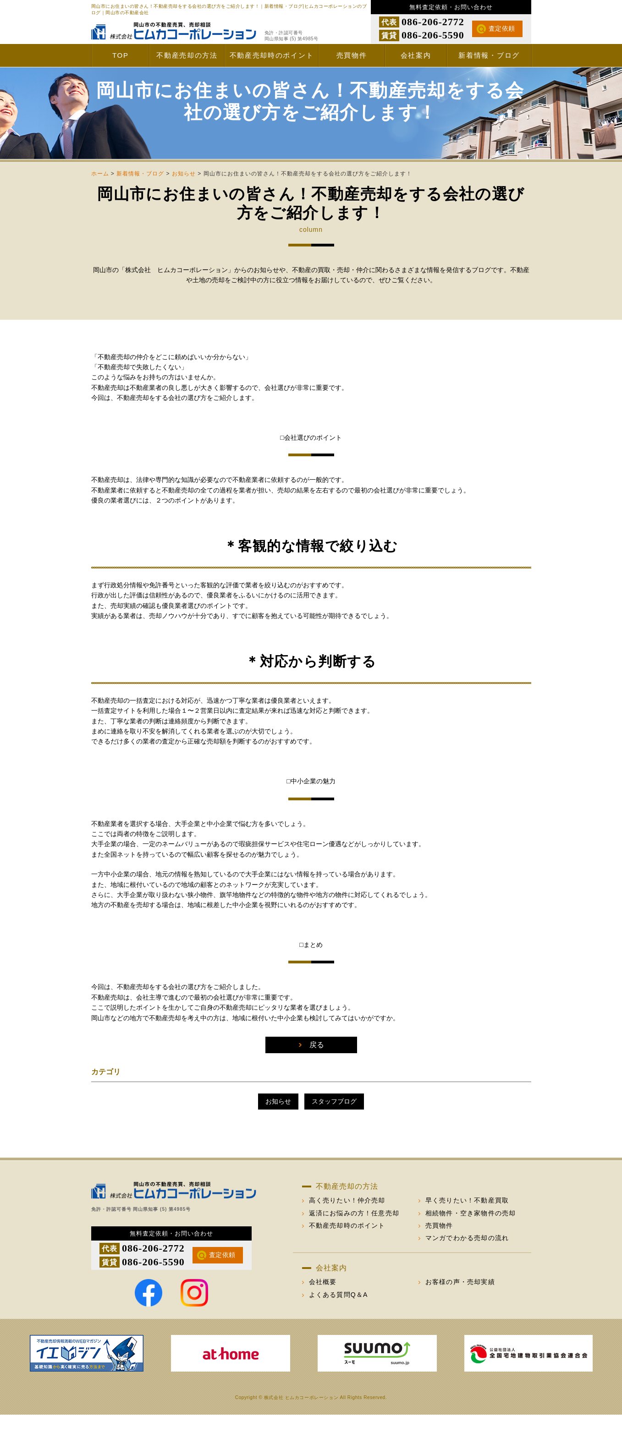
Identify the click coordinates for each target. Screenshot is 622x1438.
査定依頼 (502, 28)
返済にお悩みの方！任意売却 (354, 1236)
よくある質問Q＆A (338, 1318)
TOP (120, 55)
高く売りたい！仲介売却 (347, 1223)
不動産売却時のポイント (272, 55)
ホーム (100, 197)
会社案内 (416, 55)
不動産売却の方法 (187, 55)
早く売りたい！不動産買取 (467, 1223)
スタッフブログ (334, 1124)
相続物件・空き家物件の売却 (470, 1236)
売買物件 (351, 55)
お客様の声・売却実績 (460, 1305)
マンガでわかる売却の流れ (467, 1261)
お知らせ (184, 197)
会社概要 (323, 1305)
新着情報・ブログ (489, 55)
